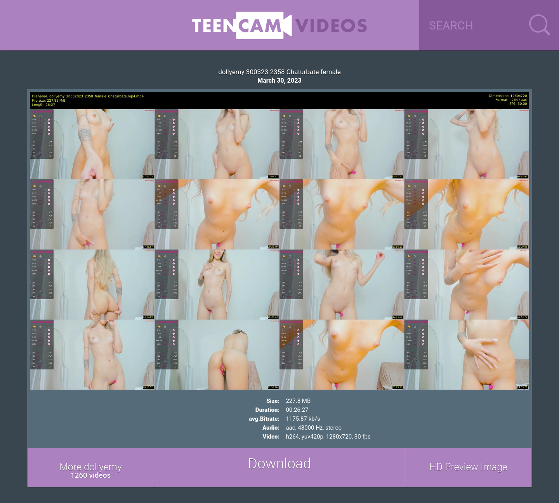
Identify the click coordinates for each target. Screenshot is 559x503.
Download (279, 463)
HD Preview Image (468, 467)
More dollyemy (91, 470)
